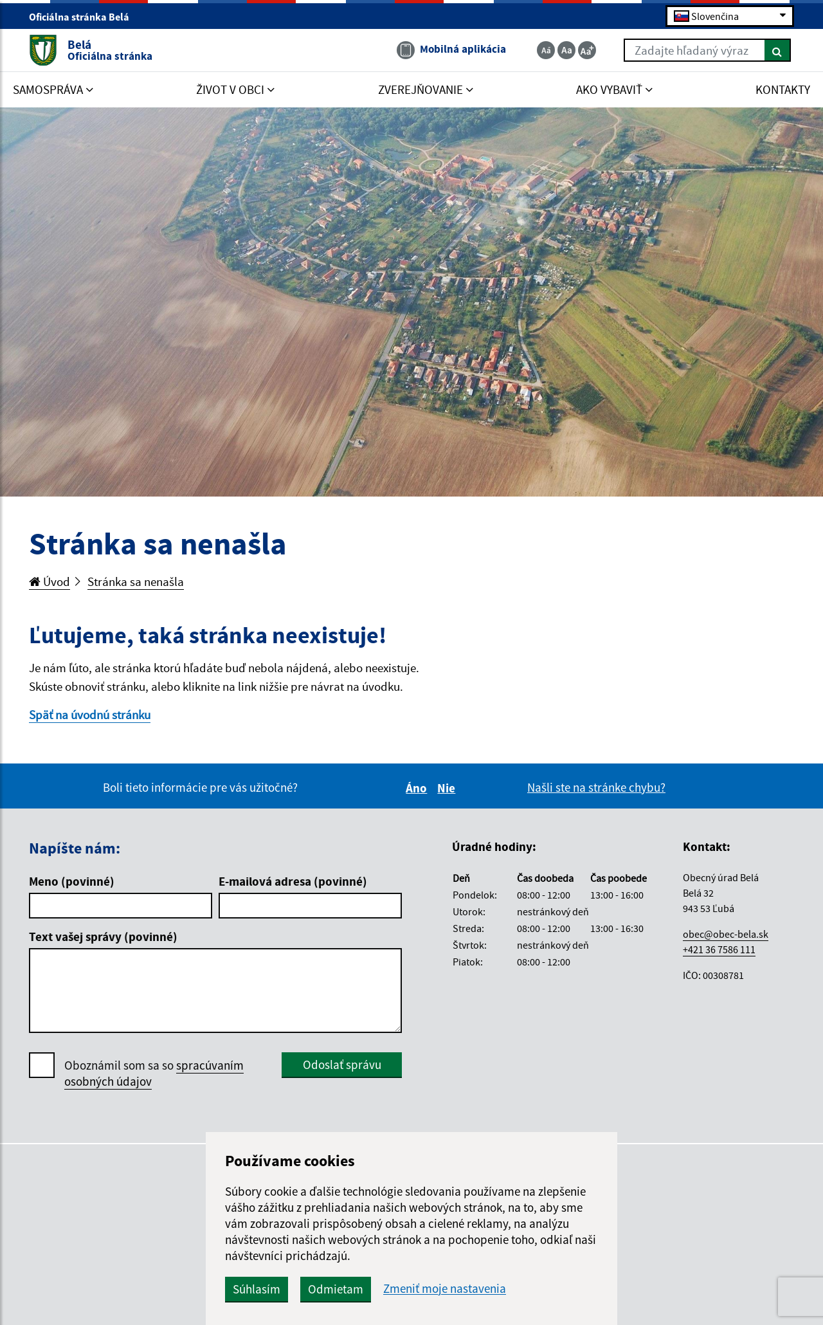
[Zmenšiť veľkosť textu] (546, 50)
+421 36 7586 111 (719, 949)
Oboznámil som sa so (154, 1073)
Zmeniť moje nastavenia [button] (444, 1289)
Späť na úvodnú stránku (89, 714)
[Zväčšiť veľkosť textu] (587, 50)
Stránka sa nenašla (135, 581)
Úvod (49, 581)
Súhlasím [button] (256, 1289)
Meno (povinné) (71, 881)
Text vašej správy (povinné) (103, 936)
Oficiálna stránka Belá (84, 16)
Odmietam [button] (335, 1289)
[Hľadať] (777, 50)
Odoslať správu (342, 1064)
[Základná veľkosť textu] (566, 50)
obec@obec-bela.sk (725, 934)
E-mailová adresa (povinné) (293, 881)
